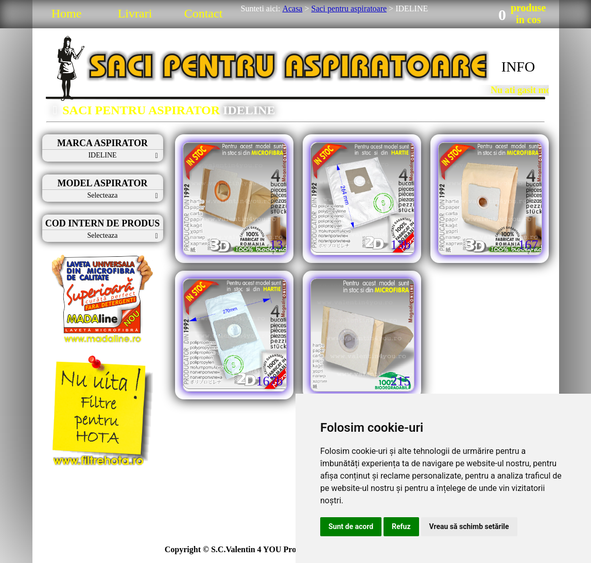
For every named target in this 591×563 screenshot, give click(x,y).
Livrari (135, 13)
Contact (203, 13)
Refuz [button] (401, 526)
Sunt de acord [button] (350, 526)
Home (66, 13)
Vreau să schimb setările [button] (469, 526)
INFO (518, 67)
